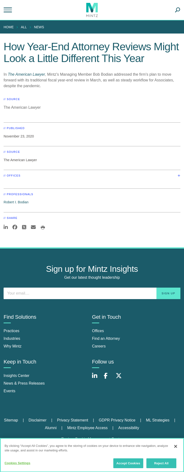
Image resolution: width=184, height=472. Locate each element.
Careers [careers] (99, 346)
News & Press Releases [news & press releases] (24, 383)
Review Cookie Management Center (92, 439)
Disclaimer (37, 420)
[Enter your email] (92, 293)
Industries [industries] (12, 338)
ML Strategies (157, 420)
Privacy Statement (72, 420)
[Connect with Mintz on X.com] (120, 378)
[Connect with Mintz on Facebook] (108, 378)
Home (9, 27)
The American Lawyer (26, 74)
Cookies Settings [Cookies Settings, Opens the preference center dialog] (17, 465)
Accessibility (128, 428)
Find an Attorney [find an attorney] (106, 338)
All (24, 27)
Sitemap (11, 420)
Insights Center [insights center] (16, 376)
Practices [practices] (11, 331)
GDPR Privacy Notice (117, 420)
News (39, 27)
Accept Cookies (128, 465)
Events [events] (9, 391)
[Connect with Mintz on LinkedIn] (97, 378)
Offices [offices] (98, 331)
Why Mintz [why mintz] (13, 346)
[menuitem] (10, 27)
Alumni (51, 428)
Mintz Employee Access (87, 428)
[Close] (175, 448)
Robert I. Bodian (16, 202)
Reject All (161, 465)
